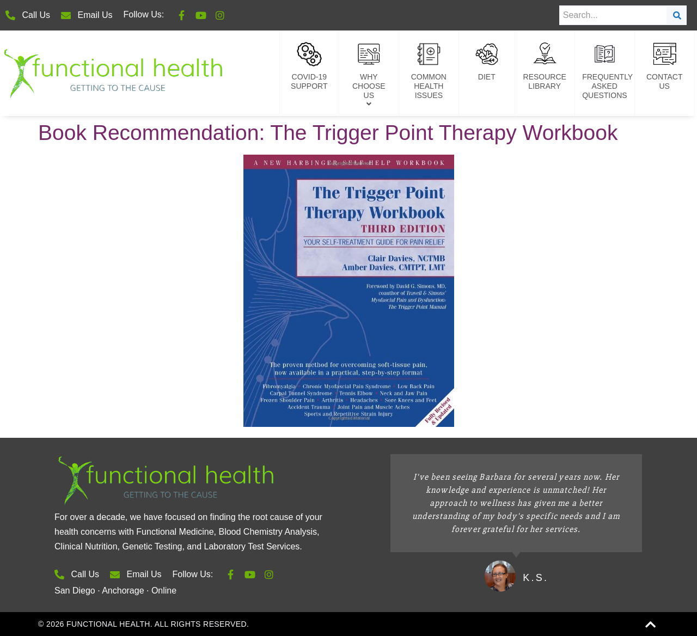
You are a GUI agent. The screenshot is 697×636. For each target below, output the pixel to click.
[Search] (677, 15)
